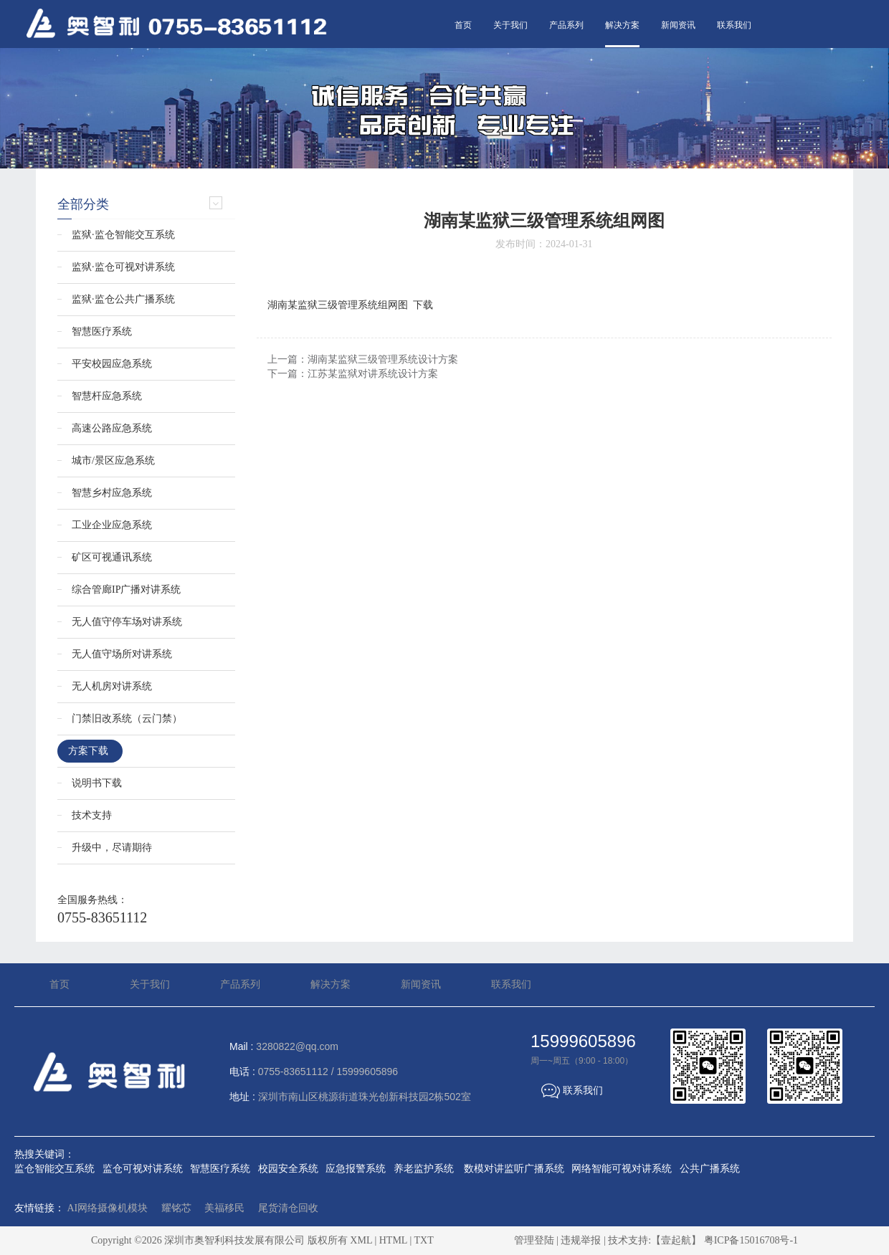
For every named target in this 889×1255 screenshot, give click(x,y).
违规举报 (581, 1240)
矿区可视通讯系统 (112, 557)
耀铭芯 (176, 1208)
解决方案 (622, 25)
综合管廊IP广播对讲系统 (126, 589)
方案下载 (88, 750)
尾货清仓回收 (288, 1208)
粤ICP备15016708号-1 (751, 1240)
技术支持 (92, 815)
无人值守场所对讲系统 (122, 654)
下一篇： (352, 373)
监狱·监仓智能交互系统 (123, 234)
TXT (423, 1240)
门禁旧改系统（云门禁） (127, 718)
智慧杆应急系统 (107, 396)
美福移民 (224, 1208)
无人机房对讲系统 (112, 686)
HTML (393, 1240)
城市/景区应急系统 (113, 460)
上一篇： (362, 359)
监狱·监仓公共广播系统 (123, 299)
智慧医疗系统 (102, 331)
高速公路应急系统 (112, 428)
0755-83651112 (102, 917)
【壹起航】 (676, 1240)
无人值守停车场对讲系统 (127, 621)
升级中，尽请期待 (112, 847)
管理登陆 (534, 1240)
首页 (463, 25)
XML (361, 1240)
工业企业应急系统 (112, 525)
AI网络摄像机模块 (107, 1208)
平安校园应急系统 (112, 363)
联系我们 (734, 25)
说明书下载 (97, 783)
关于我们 (510, 25)
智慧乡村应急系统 (112, 492)
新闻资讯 (678, 25)
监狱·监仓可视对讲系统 (123, 267)
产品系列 (566, 25)
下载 (423, 305)
